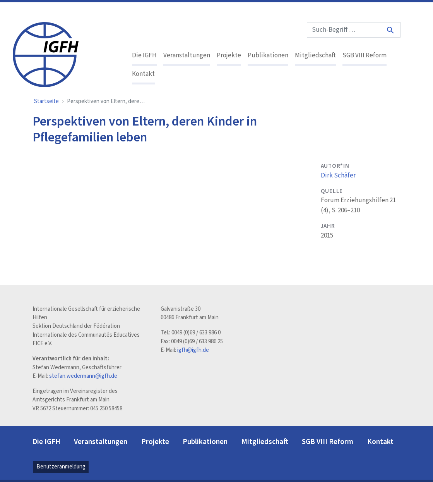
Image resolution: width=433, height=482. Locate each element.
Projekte (229, 55)
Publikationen (268, 55)
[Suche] (391, 30)
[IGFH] (46, 54)
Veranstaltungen (186, 55)
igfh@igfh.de (193, 350)
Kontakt (143, 74)
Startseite (46, 101)
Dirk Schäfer (338, 175)
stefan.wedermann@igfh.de (83, 376)
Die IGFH (144, 55)
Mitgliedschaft (315, 55)
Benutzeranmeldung (61, 467)
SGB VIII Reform (364, 55)
